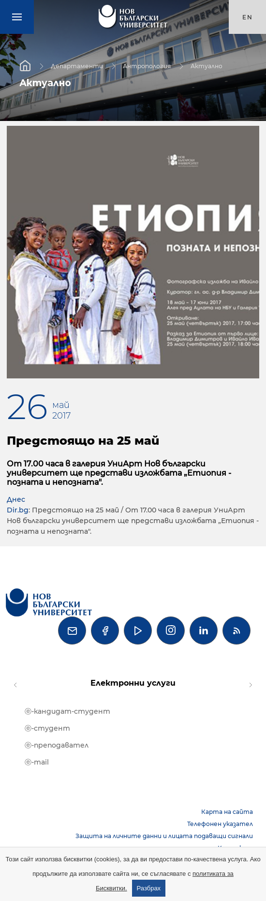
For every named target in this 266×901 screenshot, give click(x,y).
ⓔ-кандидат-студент (67, 711)
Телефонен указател (220, 823)
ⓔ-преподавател (57, 745)
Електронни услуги (133, 683)
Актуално (206, 65)
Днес (16, 499)
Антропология (147, 65)
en (247, 17)
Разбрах (149, 888)
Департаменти (77, 65)
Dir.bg (18, 510)
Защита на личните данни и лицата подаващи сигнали (164, 836)
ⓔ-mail (37, 762)
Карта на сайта (227, 811)
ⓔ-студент (47, 728)
